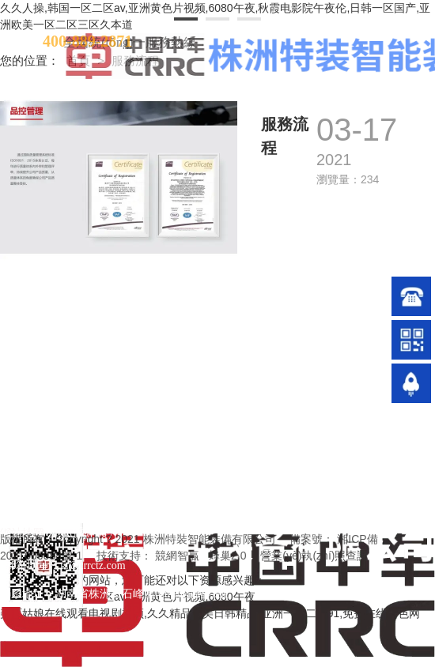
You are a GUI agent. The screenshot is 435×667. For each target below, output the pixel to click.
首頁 (79, 60)
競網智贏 (177, 555)
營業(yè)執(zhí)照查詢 (314, 555)
